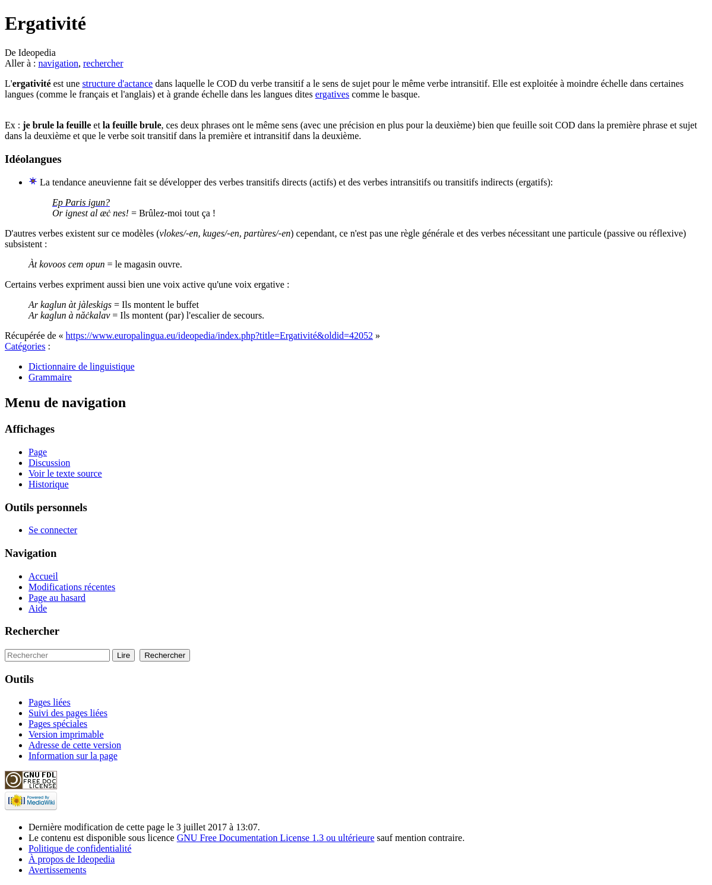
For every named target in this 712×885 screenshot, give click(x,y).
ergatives (332, 94)
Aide (38, 608)
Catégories (25, 346)
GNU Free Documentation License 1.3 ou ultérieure (276, 838)
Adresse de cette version (75, 745)
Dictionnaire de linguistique (82, 366)
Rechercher (32, 631)
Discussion (49, 463)
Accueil (43, 576)
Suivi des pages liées (68, 713)
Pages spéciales (58, 724)
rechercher (103, 63)
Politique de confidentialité (80, 848)
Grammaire (50, 377)
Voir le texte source (65, 473)
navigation (58, 63)
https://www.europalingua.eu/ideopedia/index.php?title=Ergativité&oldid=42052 (220, 335)
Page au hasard (57, 598)
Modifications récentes (72, 587)
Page (38, 452)
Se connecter (53, 530)
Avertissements (57, 870)
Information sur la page (73, 756)
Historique (49, 484)
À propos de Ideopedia (72, 859)
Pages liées (50, 702)
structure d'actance (117, 83)
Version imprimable (66, 734)
